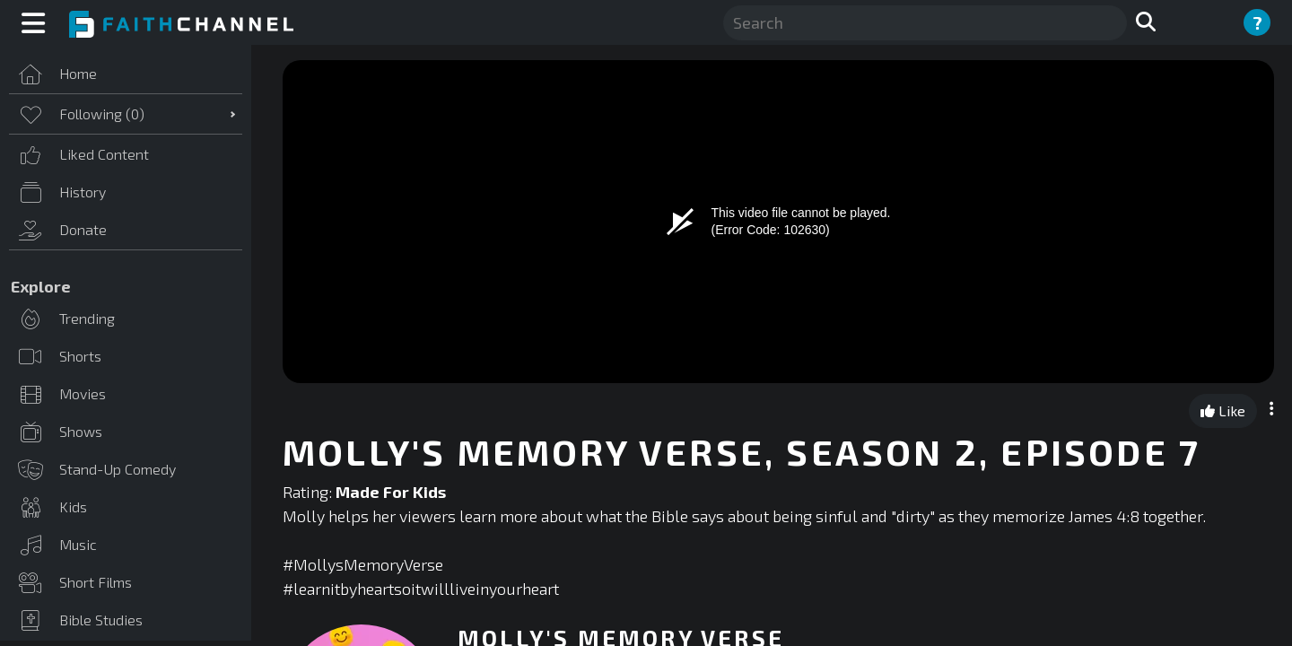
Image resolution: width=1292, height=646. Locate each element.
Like (1222, 410)
